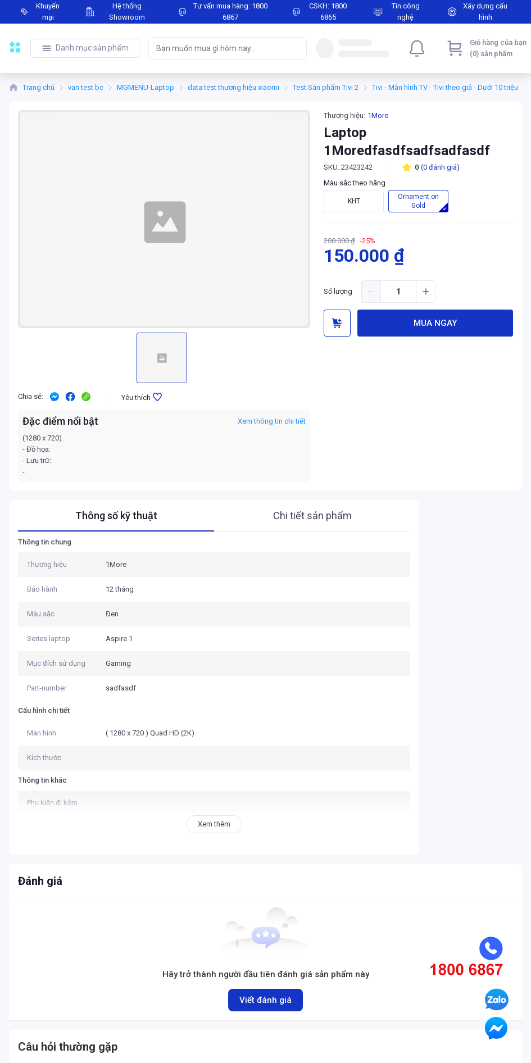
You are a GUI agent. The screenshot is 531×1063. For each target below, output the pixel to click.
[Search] (295, 48)
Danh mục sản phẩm (92, 47)
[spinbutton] (398, 291)
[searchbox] (217, 48)
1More (377, 115)
